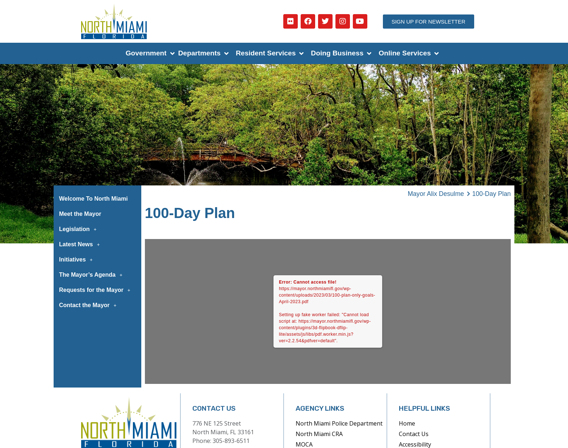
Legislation (79, 229)
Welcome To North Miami (93, 199)
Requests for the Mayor (96, 290)
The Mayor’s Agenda (92, 274)
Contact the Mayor (90, 305)
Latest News (81, 244)
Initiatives (78, 259)
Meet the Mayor (80, 214)
